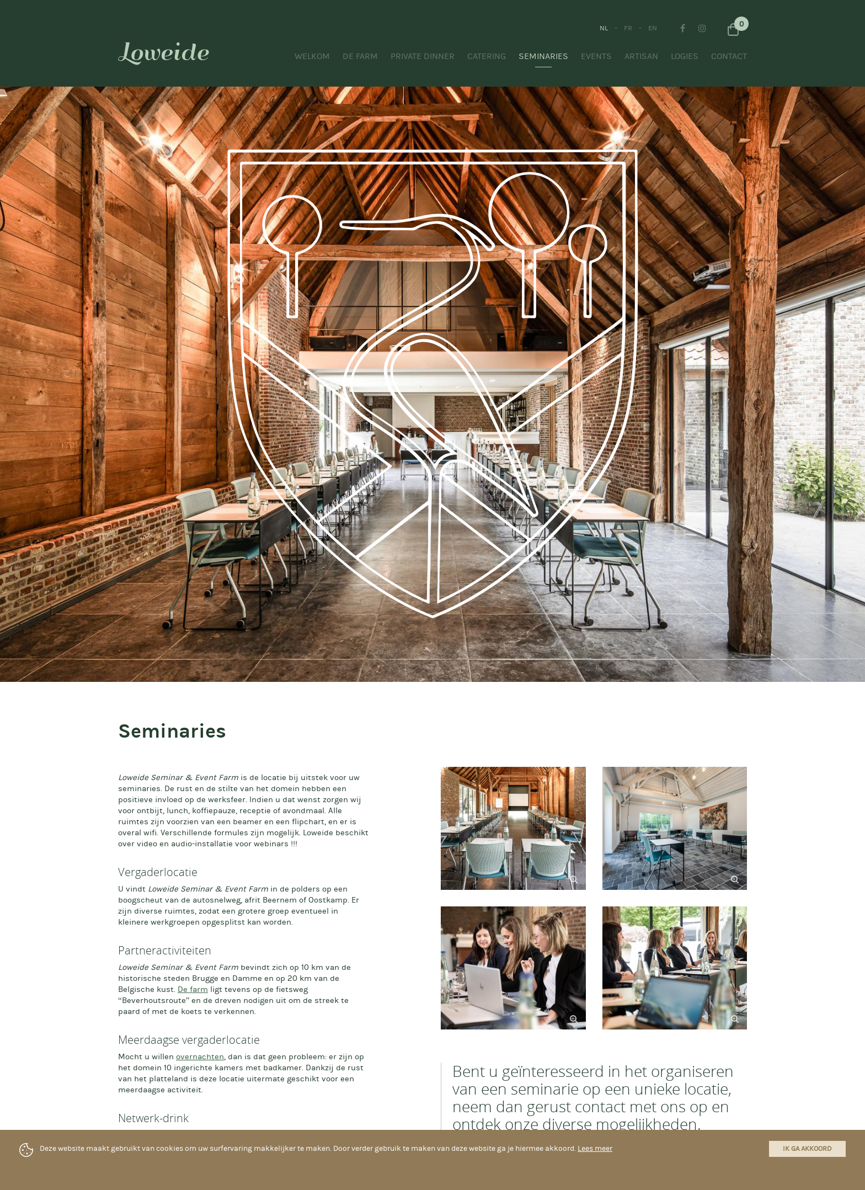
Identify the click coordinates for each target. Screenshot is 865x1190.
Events (596, 56)
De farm (193, 989)
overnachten (200, 1056)
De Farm (360, 56)
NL (604, 28)
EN (652, 28)
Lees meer (595, 1148)
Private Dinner (423, 56)
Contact (729, 56)
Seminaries (543, 56)
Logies (684, 56)
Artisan (641, 56)
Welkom (312, 56)
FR (628, 28)
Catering (486, 56)
